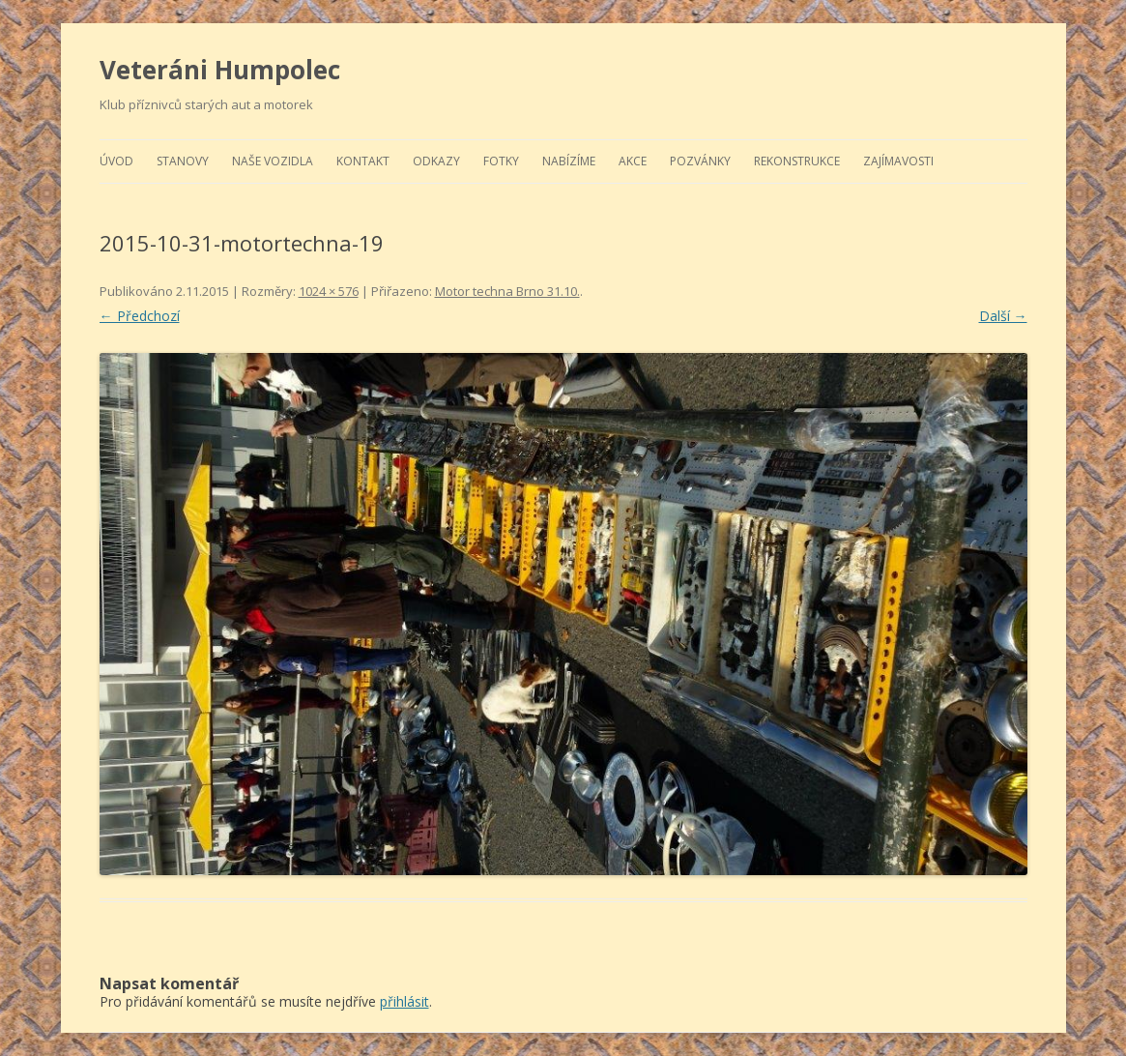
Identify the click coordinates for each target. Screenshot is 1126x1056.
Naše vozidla (272, 161)
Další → (1003, 316)
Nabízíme (568, 161)
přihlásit (404, 1001)
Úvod (116, 161)
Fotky (501, 161)
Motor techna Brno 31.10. (507, 291)
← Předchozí (140, 316)
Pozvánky (700, 161)
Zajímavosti (898, 161)
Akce (633, 161)
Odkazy (436, 161)
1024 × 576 (329, 291)
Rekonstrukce (797, 161)
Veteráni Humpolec (220, 69)
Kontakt (363, 161)
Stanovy (183, 161)
